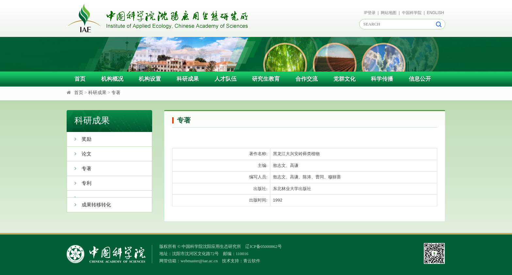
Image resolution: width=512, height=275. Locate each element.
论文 (79, 154)
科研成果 (188, 79)
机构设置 (150, 79)
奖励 (79, 139)
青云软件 (251, 260)
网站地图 (388, 12)
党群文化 (344, 79)
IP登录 (370, 12)
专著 (115, 92)
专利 (79, 183)
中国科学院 (412, 12)
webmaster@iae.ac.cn (199, 260)
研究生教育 (266, 79)
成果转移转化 (89, 205)
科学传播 (382, 79)
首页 (80, 79)
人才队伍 (226, 79)
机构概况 (112, 79)
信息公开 (420, 79)
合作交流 (307, 79)
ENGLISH (435, 12)
